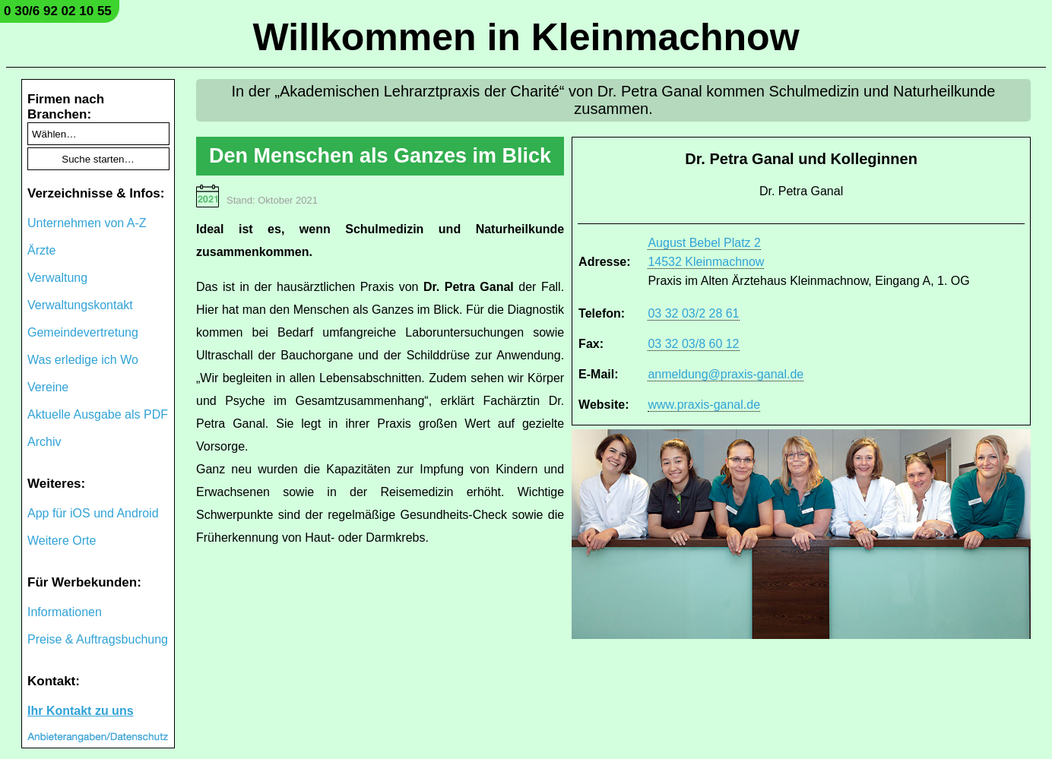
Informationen (64, 612)
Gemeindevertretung (82, 332)
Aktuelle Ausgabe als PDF (97, 414)
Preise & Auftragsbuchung (97, 639)
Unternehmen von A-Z (87, 223)
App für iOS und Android (93, 513)
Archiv (44, 441)
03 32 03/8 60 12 (693, 343)
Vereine (47, 387)
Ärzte (41, 250)
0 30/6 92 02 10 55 (58, 11)
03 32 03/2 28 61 (693, 313)
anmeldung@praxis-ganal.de (725, 374)
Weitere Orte (61, 540)
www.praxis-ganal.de (704, 404)
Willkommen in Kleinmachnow (525, 37)
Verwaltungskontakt (80, 305)
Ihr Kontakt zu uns (80, 710)
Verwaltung (57, 277)
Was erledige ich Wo (82, 359)
